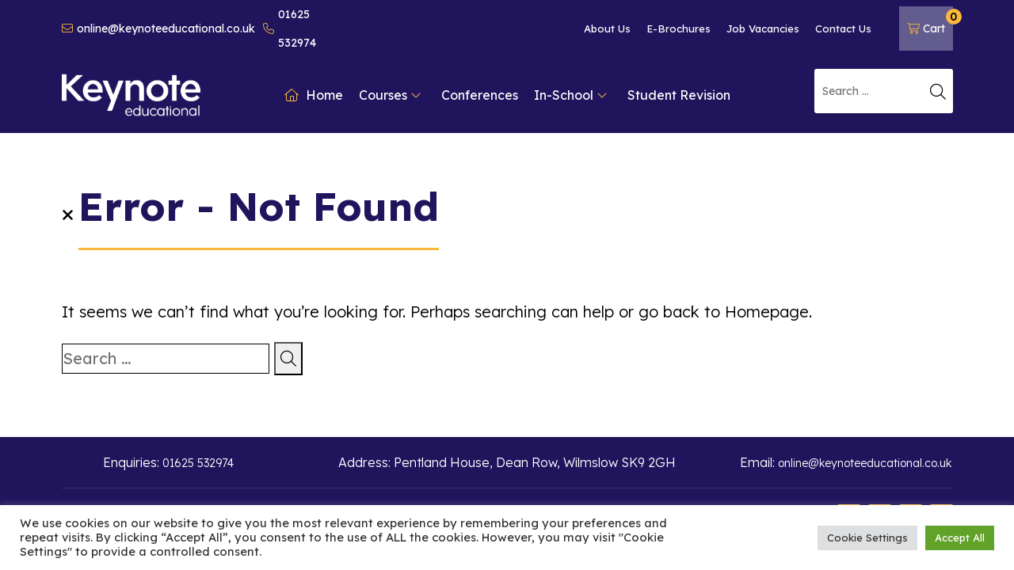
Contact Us (843, 28)
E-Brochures (678, 28)
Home (313, 95)
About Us (607, 28)
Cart (930, 22)
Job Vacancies (762, 28)
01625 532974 (289, 28)
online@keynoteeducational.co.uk (158, 28)
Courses (390, 95)
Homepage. (768, 311)
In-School (571, 95)
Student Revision (678, 95)
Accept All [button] (960, 537)
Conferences (479, 95)
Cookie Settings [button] (867, 537)
